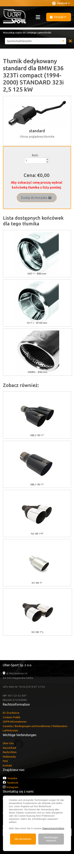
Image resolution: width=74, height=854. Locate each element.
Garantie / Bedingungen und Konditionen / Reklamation (35, 726)
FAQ (5, 760)
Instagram (12, 787)
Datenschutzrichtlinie (53, 828)
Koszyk (58, 17)
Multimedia (9, 756)
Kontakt (7, 765)
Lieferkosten (10, 730)
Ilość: (35, 155)
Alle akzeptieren (23, 839)
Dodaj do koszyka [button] (36, 197)
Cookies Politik (11, 717)
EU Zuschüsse (11, 712)
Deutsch (61, 3)
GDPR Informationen (15, 721)
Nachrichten (10, 752)
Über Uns (8, 743)
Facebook (12, 782)
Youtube (12, 778)
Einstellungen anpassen (51, 839)
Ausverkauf (9, 747)
